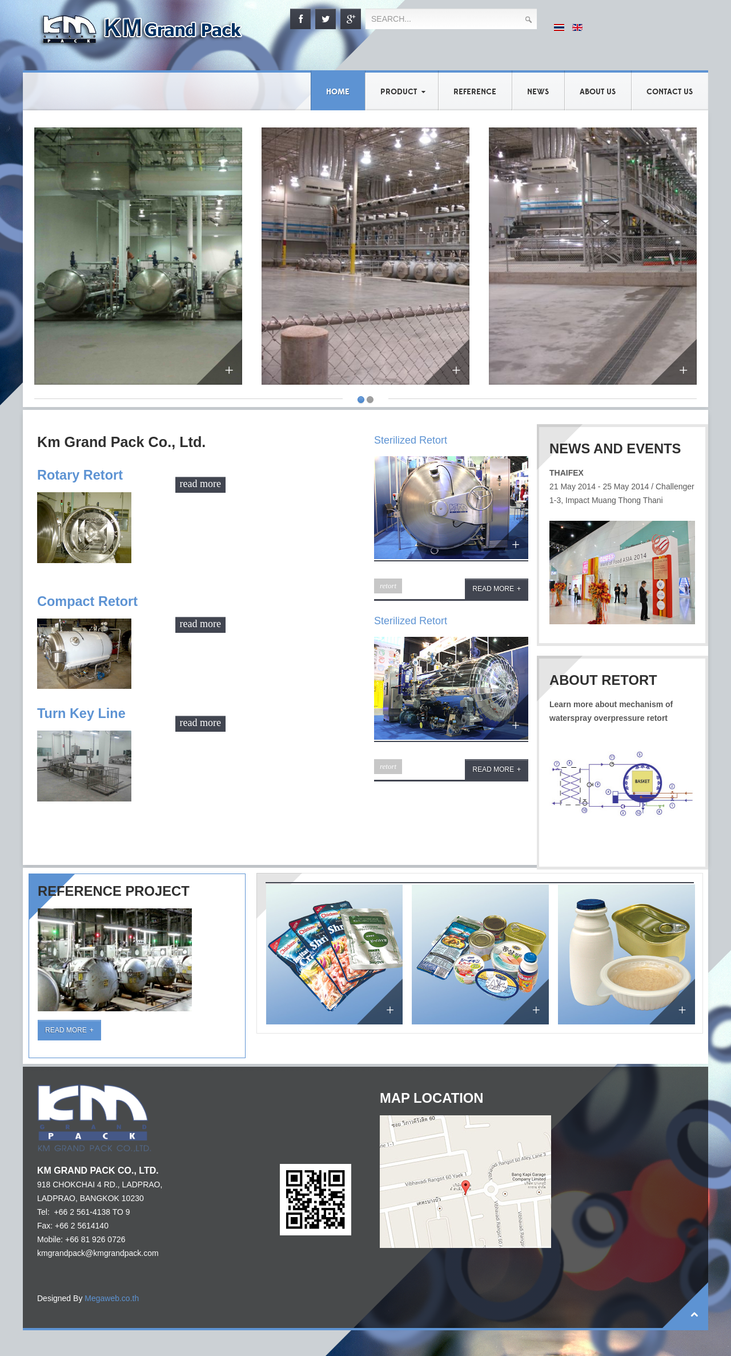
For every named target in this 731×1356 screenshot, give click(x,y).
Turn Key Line (82, 713)
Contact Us (669, 92)
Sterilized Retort (410, 440)
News (538, 92)
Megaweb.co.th (112, 1298)
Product (398, 92)
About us (598, 92)
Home (338, 92)
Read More (66, 1030)
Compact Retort (88, 601)
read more (200, 483)
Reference (474, 92)
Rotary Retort (80, 474)
